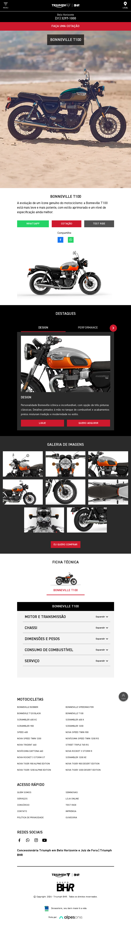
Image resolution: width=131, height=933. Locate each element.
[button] (113, 328)
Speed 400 (22, 732)
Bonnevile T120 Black (29, 713)
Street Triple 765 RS (77, 745)
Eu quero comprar (65, 544)
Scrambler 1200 (74, 726)
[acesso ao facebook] (60, 240)
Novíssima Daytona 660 (30, 751)
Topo (123, 696)
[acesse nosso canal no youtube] (44, 840)
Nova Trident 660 (26, 745)
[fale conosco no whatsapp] (71, 240)
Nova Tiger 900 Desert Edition (82, 764)
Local (125, 5)
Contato (22, 811)
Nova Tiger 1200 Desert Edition (83, 770)
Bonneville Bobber (27, 707)
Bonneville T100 (74, 713)
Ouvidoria (71, 818)
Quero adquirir (88, 423)
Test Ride (99, 223)
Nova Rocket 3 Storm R (79, 751)
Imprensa (71, 811)
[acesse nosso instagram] (36, 840)
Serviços (22, 799)
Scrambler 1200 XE (76, 757)
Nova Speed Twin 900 (77, 732)
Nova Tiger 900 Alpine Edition (33, 764)
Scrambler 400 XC (27, 720)
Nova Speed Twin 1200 (29, 739)
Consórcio (23, 805)
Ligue (42, 423)
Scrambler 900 (25, 726)
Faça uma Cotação (65, 26)
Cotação (66, 223)
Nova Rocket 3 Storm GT (31, 757)
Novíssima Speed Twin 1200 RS (82, 739)
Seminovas (72, 792)
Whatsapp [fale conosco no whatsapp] (33, 223)
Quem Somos (24, 792)
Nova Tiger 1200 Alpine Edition (34, 770)
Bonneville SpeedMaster (80, 707)
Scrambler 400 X (75, 720)
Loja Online (72, 799)
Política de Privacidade (30, 818)
